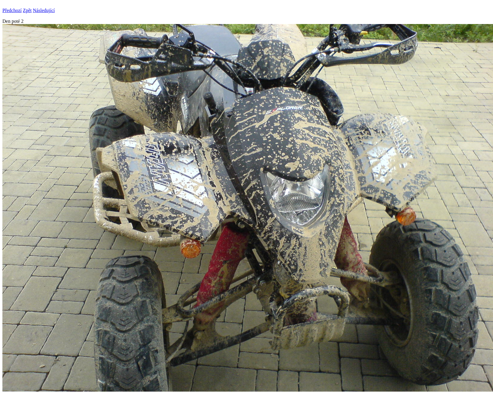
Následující (44, 10)
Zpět (27, 10)
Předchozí (12, 10)
